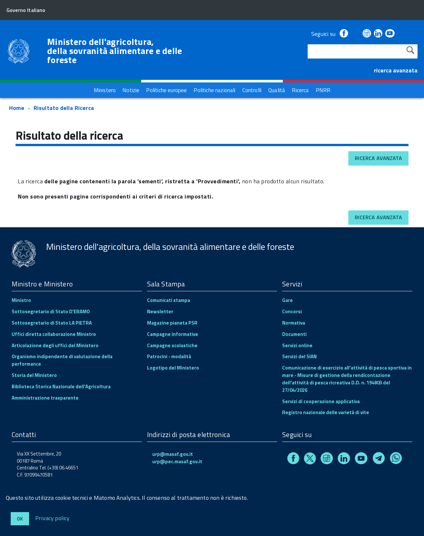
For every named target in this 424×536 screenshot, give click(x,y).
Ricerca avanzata (378, 158)
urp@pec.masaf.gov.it (177, 461)
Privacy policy (52, 517)
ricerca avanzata (396, 70)
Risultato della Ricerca (64, 107)
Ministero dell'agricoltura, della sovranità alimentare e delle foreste (114, 50)
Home (16, 107)
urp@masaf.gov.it (172, 454)
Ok (20, 518)
